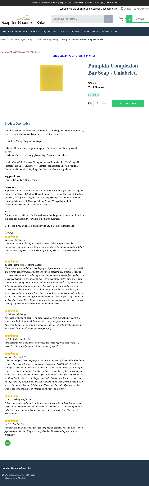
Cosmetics (76, 31)
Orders (126, 8)
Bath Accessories (91, 31)
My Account (141, 8)
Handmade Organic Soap (15, 31)
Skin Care (34, 31)
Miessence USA (109, 31)
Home (2, 39)
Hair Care (63, 31)
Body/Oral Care (49, 31)
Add (128, 103)
